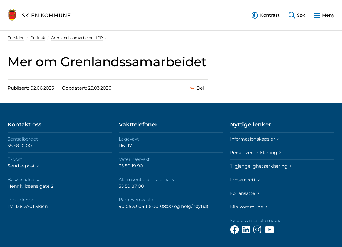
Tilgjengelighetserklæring (260, 166)
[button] (266, 15)
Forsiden (16, 37)
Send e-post (23, 166)
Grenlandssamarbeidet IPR (77, 37)
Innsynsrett (245, 179)
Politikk (37, 37)
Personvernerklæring (255, 152)
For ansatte (244, 193)
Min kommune (248, 207)
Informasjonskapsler (254, 139)
